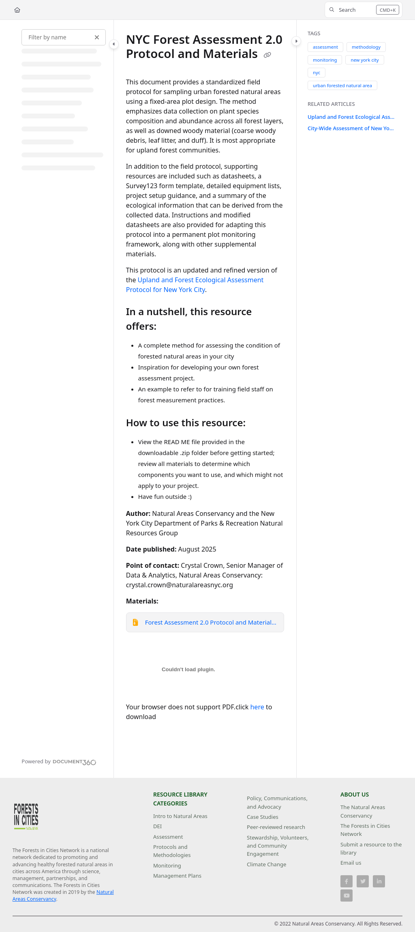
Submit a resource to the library (371, 848)
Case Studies (262, 816)
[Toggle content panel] (296, 41)
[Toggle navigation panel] (114, 44)
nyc (316, 72)
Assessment (168, 836)
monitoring (325, 59)
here (257, 706)
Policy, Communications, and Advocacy (277, 802)
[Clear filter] (97, 37)
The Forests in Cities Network (365, 830)
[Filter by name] (63, 37)
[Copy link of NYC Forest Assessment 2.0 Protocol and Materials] (267, 54)
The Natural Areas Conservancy (362, 811)
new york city (365, 59)
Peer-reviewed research (276, 827)
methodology (366, 47)
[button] (363, 10)
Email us (350, 862)
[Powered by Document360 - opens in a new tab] (58, 761)
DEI (157, 826)
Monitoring (167, 865)
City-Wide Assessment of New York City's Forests (351, 128)
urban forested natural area (342, 85)
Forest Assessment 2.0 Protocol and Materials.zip (211, 622)
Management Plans (177, 875)
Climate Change (267, 864)
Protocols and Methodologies (171, 851)
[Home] (17, 10)
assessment (325, 47)
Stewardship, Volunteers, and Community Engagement (278, 846)
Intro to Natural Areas (180, 816)
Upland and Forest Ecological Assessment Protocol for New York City (351, 116)
